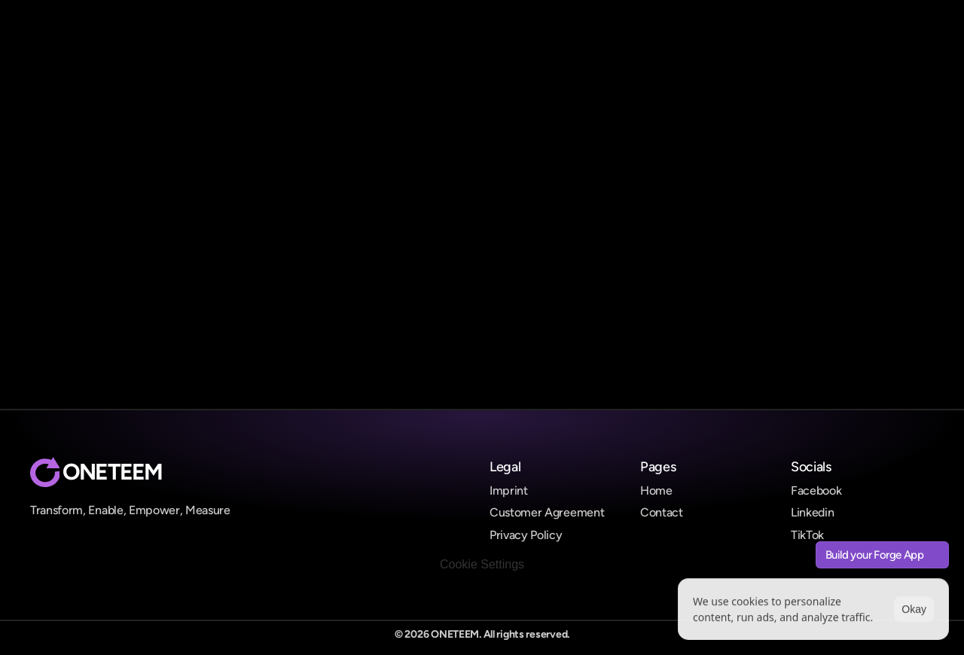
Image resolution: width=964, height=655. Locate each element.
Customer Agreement (547, 512)
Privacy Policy (526, 535)
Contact (661, 512)
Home (656, 490)
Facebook (816, 490)
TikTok (807, 535)
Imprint (509, 490)
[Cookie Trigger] (482, 564)
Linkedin (812, 512)
